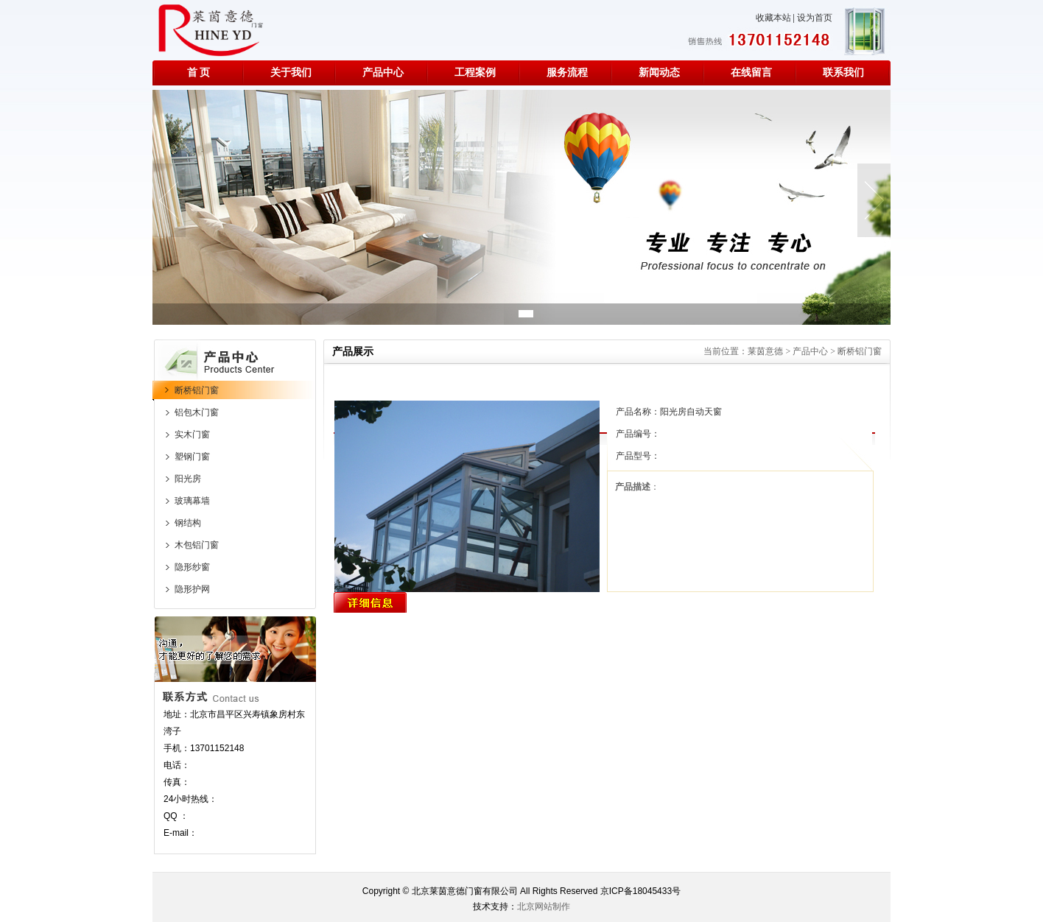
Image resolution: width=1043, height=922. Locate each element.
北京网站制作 (543, 906)
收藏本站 (773, 18)
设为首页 (814, 18)
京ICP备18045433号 (640, 891)
